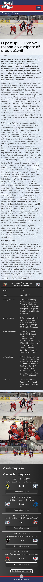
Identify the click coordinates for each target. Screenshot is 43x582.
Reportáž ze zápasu (21, 492)
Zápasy (16, 13)
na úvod (8, 13)
